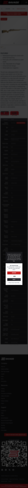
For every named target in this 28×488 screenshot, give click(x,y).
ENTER (14, 273)
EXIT (14, 279)
